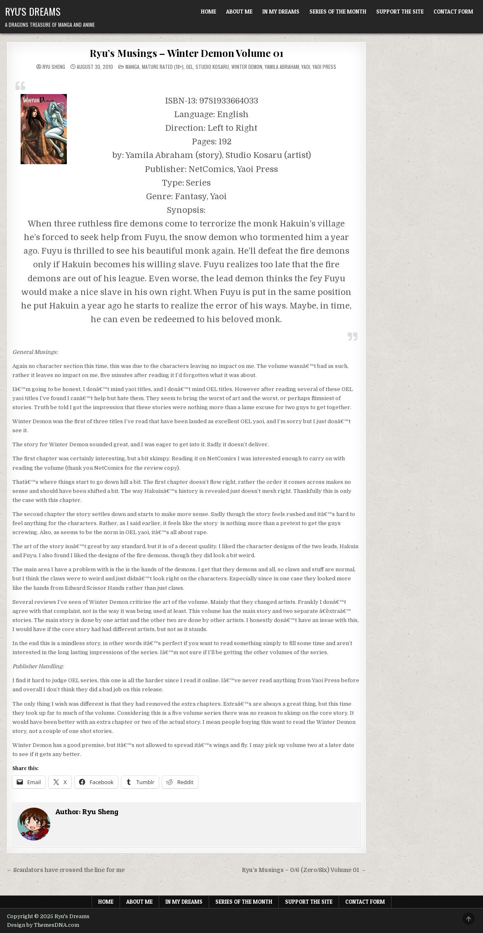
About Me (239, 11)
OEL (189, 66)
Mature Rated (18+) (163, 66)
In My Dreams (280, 11)
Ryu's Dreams (33, 11)
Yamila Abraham (282, 66)
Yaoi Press (324, 66)
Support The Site (400, 11)
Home (208, 11)
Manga (132, 66)
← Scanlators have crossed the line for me (66, 870)
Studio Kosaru (212, 66)
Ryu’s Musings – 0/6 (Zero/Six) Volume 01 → (304, 870)
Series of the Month (337, 11)
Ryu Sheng (53, 66)
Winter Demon (246, 66)
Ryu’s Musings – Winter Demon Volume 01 (186, 52)
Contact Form (453, 11)
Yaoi (306, 66)
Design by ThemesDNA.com (43, 925)
